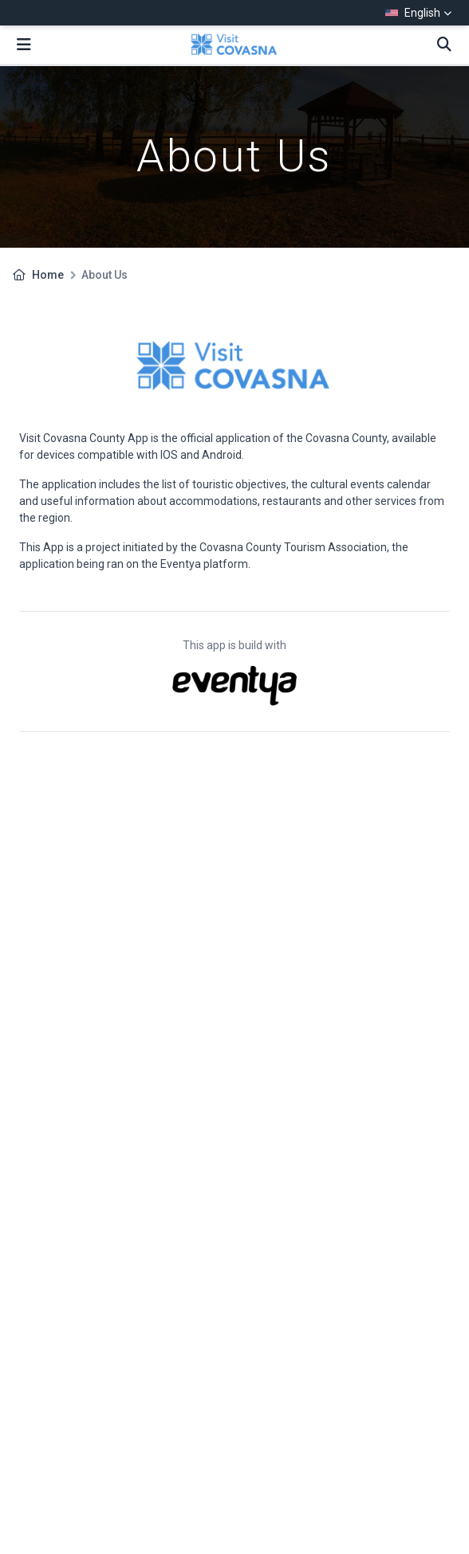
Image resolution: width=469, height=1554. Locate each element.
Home (48, 274)
